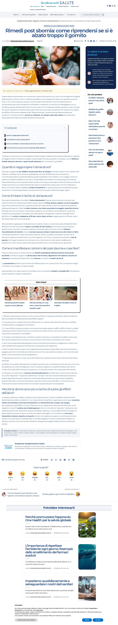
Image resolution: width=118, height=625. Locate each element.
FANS (42, 6)
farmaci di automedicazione (38, 9)
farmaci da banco (63, 6)
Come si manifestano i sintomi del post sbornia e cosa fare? (25, 144)
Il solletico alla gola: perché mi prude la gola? (96, 100)
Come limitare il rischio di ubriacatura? (18, 139)
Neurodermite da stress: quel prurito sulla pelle (96, 164)
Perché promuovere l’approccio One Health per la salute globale (48, 518)
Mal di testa (42, 256)
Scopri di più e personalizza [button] (26, 620)
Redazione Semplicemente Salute (22, 41)
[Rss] (115, 5)
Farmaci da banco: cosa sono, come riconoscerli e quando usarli (40, 305)
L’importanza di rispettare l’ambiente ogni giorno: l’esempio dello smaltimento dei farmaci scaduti (49, 550)
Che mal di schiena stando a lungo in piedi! (96, 152)
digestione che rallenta (58, 256)
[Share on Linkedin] (60, 459)
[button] (94, 40)
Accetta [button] (98, 620)
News (72, 25)
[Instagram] (112, 5)
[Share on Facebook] (85, 40)
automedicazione (51, 6)
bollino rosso (74, 6)
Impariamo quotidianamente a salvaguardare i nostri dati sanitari (49, 582)
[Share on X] (88, 40)
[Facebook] (107, 5)
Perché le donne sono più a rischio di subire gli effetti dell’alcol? (26, 148)
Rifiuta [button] (87, 620)
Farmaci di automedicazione (56, 25)
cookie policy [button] (39, 610)
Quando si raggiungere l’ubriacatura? (17, 135)
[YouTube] (109, 5)
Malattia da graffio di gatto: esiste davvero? (96, 112)
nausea (37, 258)
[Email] (91, 40)
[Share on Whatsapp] (56, 459)
